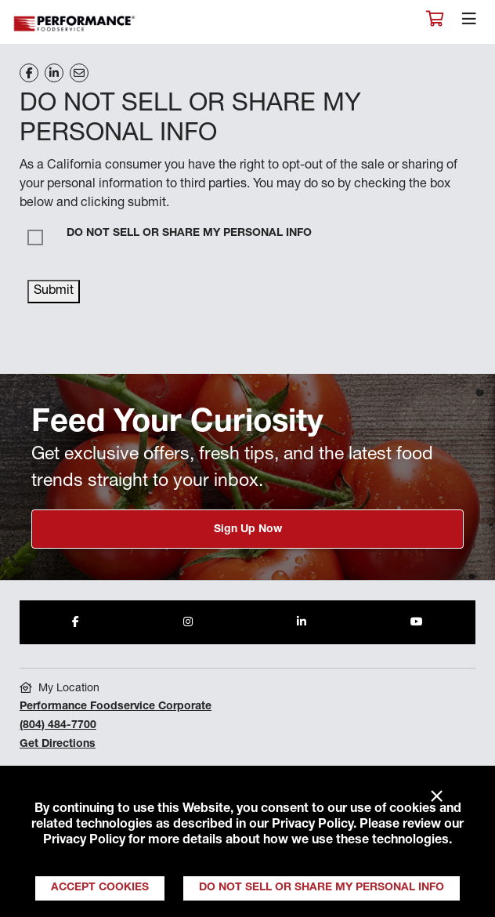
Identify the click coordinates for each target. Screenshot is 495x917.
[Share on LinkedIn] (54, 72)
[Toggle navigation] (469, 23)
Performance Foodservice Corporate (115, 706)
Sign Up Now (248, 529)
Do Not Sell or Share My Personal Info (321, 888)
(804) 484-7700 (58, 725)
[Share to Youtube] (417, 622)
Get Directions (58, 744)
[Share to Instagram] (188, 622)
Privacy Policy (312, 825)
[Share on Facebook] (29, 72)
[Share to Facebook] (75, 622)
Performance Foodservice (75, 24)
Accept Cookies (100, 888)
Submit (54, 291)
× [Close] (436, 797)
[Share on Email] (79, 72)
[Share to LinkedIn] (301, 622)
